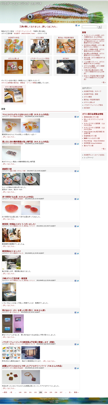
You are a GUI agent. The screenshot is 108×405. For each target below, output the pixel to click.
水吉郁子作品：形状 (91, 94)
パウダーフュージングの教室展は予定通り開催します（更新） (29, 342)
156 (56, 392)
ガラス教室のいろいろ (16, 226)
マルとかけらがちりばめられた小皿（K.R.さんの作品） (26, 114)
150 (25, 392)
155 (51, 392)
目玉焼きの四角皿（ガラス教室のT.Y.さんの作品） (94, 46)
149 (20, 392)
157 (61, 392)
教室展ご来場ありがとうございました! (18, 224)
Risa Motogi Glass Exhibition (94, 141)
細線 (11, 171)
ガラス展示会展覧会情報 (92, 114)
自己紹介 (87, 108)
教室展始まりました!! (11, 251)
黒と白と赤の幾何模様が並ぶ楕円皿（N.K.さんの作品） (26, 142)
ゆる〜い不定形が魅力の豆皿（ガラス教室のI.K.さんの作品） (94, 77)
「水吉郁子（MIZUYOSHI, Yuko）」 (25, 33)
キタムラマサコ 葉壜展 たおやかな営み (94, 124)
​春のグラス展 (88, 146)
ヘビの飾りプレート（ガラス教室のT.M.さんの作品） (94, 62)
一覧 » (103, 82)
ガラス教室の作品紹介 (16, 116)
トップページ (88, 157)
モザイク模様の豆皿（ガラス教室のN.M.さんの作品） (94, 50)
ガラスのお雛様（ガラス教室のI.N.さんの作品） (94, 67)
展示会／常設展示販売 (92, 99)
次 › (70, 392)
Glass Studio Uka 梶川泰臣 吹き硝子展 (94, 132)
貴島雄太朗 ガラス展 (91, 117)
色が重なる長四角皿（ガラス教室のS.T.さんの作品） (94, 54)
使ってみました (14, 312)
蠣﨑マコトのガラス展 (92, 138)
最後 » (76, 392)
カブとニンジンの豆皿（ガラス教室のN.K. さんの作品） (94, 36)
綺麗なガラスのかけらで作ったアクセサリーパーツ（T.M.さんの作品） (32, 366)
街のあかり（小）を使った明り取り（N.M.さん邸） (24, 310)
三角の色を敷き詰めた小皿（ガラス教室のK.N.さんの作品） (94, 71)
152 (35, 392)
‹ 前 (11, 392)
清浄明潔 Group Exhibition (93, 143)
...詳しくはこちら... (9, 137)
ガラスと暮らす (89, 102)
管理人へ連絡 (54, 402)
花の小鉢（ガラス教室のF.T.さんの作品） (94, 58)
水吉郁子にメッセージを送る (94, 155)
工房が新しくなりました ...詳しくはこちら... (38, 27)
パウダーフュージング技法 (93, 105)
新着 (84, 32)
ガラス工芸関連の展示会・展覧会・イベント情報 (18, 83)
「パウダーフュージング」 (23, 31)
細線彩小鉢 (7, 169)
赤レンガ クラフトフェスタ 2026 (93, 120)
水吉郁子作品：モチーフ (92, 91)
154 (45, 392)
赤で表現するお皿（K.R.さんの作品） (18, 197)
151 (30, 392)
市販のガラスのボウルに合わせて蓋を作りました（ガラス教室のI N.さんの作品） (94, 41)
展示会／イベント (29, 226)
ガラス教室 (88, 97)
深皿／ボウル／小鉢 (19, 171)
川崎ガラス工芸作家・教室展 (14, 278)
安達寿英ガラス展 (90, 136)
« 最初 (5, 392)
